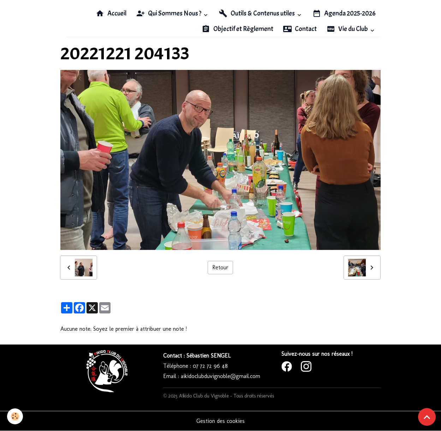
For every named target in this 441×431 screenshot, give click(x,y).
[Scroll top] (427, 417)
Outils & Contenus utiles (257, 13)
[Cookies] (15, 416)
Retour (220, 267)
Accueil (111, 13)
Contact (300, 29)
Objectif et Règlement (237, 29)
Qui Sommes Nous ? (169, 13)
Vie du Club (348, 29)
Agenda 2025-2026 (344, 13)
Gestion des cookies (220, 421)
